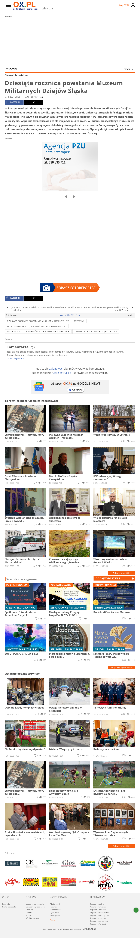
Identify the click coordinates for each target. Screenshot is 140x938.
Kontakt (29, 915)
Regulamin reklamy (98, 918)
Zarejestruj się (62, 373)
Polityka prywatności (98, 907)
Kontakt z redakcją (10, 907)
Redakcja (6, 904)
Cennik (29, 912)
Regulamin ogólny (97, 904)
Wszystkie (68, 69)
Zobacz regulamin (15, 358)
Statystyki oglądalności (35, 907)
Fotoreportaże (55, 909)
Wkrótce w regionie (21, 579)
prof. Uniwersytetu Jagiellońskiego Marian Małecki (36, 326)
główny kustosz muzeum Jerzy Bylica (96, 331)
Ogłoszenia (54, 912)
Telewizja (19, 75)
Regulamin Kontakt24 (98, 924)
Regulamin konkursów (99, 921)
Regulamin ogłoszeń (98, 909)
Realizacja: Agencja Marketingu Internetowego (70, 929)
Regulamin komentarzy (99, 912)
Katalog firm (55, 915)
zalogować (56, 368)
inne (26, 75)
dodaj (108, 578)
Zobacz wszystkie (121, 573)
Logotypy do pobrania (35, 904)
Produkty (29, 909)
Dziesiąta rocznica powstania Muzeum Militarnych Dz (38, 321)
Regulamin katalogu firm (100, 915)
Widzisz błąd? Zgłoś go (70, 315)
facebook (13, 102)
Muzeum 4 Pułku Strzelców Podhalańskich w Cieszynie (38, 331)
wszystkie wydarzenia (121, 667)
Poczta (52, 920)
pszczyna (79, 321)
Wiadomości (55, 904)
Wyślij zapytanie (32, 918)
